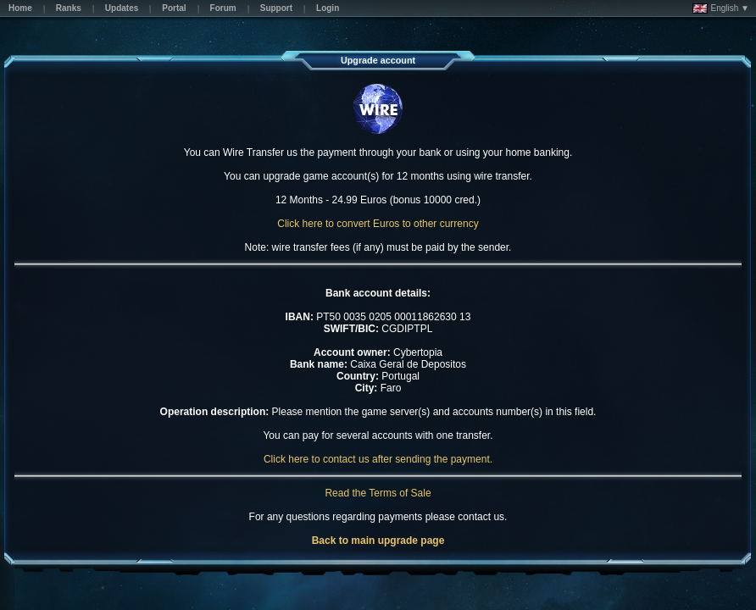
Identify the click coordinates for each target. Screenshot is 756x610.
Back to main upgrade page (378, 540)
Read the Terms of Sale (378, 493)
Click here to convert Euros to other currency (377, 224)
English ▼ (720, 8)
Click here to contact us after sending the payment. (378, 459)
